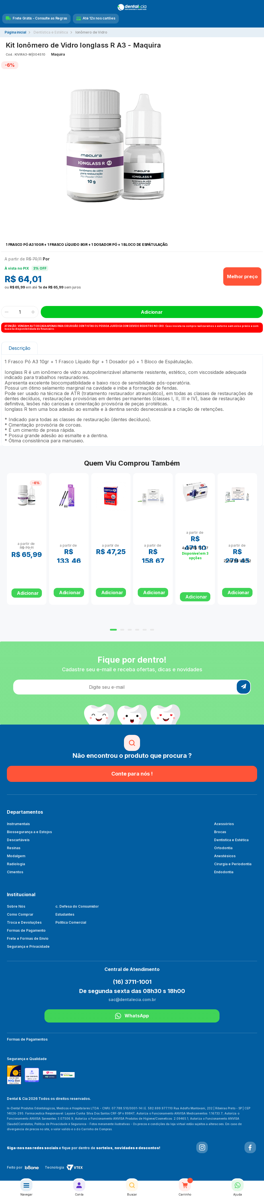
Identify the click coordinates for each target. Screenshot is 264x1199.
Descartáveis (18, 840)
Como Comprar (20, 914)
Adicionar (196, 597)
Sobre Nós (16, 906)
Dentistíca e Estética (231, 840)
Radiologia (16, 864)
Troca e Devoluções (24, 922)
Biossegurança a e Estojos (29, 832)
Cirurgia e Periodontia (232, 864)
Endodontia (223, 872)
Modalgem (16, 856)
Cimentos (15, 872)
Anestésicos (225, 856)
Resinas (13, 848)
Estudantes (64, 914)
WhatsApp (132, 1016)
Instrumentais (18, 824)
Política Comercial (70, 922)
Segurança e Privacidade (28, 946)
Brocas (220, 832)
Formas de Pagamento (26, 930)
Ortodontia (223, 848)
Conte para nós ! (132, 774)
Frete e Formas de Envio (27, 938)
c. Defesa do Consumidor (77, 906)
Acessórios (224, 824)
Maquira (58, 54)
